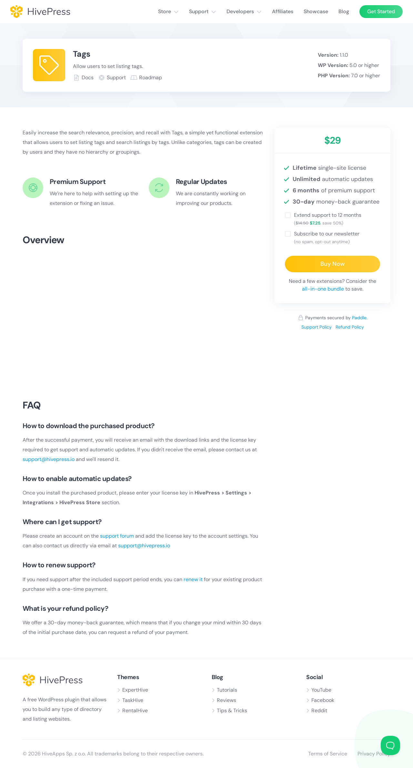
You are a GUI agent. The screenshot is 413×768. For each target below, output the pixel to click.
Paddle (359, 318)
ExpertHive (135, 689)
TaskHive (132, 700)
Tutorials (227, 689)
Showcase (316, 11)
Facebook (322, 700)
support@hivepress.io (49, 459)
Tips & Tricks (232, 710)
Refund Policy (350, 327)
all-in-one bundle (323, 288)
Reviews (226, 700)
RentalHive (135, 710)
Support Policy (316, 327)
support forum (117, 536)
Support (198, 11)
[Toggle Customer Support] (390, 745)
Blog (343, 11)
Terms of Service (327, 753)
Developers (240, 11)
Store (164, 11)
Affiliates (282, 11)
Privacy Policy (374, 753)
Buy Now (332, 264)
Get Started (381, 11)
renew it (193, 579)
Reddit (319, 710)
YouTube (321, 689)
